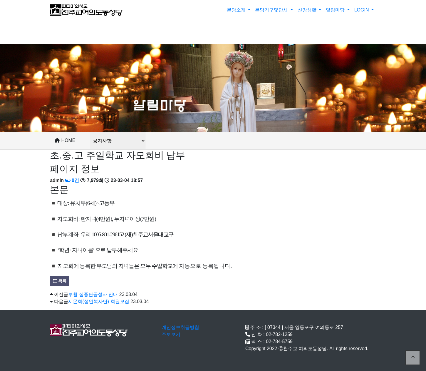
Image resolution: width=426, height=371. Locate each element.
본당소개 (237, 9)
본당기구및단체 (272, 9)
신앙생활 (308, 9)
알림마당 (336, 9)
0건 (72, 180)
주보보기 (171, 334)
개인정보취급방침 (180, 327)
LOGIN (362, 9)
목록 (59, 281)
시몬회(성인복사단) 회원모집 (98, 301)
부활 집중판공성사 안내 (93, 294)
